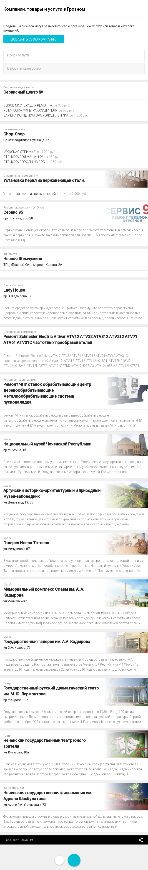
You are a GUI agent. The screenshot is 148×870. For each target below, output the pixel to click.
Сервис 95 (13, 212)
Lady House (14, 290)
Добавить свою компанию (33, 39)
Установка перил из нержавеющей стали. (44, 180)
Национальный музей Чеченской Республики (47, 444)
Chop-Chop (14, 134)
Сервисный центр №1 (24, 92)
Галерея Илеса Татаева (26, 542)
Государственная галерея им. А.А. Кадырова (46, 641)
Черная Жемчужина (22, 258)
